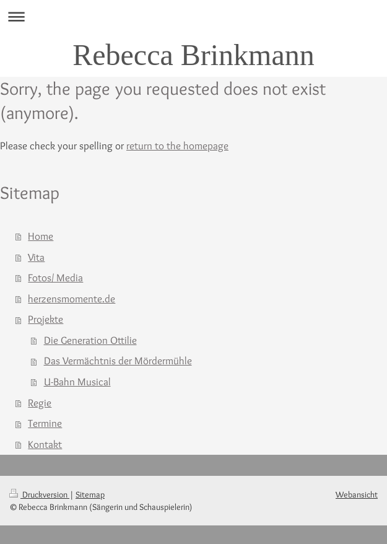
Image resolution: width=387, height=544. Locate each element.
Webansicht (357, 494)
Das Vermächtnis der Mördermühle (118, 360)
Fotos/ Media (55, 277)
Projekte (45, 319)
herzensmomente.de (71, 298)
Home (40, 236)
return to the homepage (177, 145)
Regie (39, 403)
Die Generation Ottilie (90, 340)
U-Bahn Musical (77, 381)
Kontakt (45, 444)
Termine (45, 423)
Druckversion (39, 494)
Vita (36, 257)
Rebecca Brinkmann (193, 54)
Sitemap (90, 494)
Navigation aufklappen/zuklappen (193, 16)
